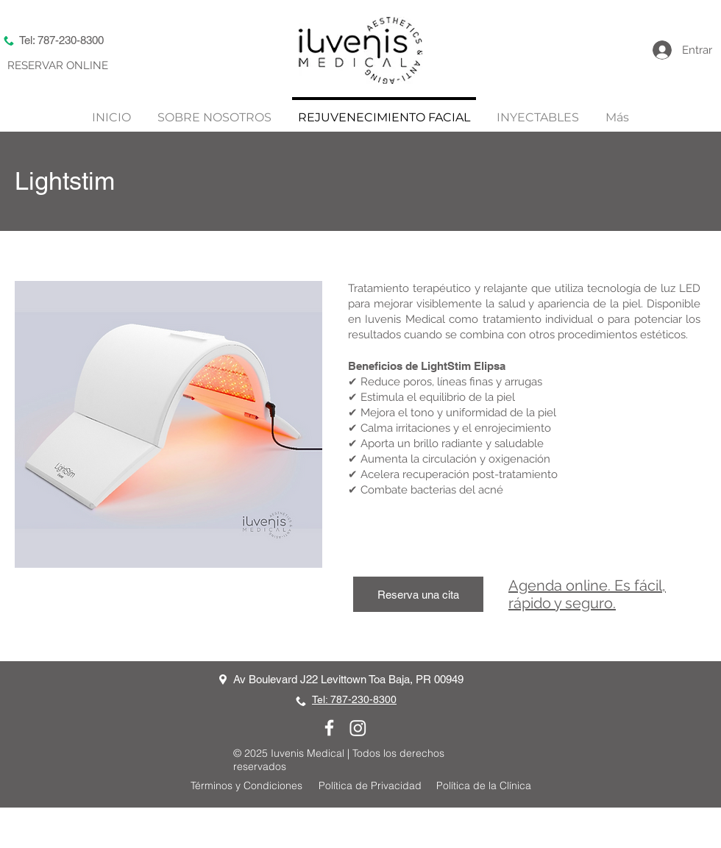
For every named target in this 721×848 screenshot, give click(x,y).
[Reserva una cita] (418, 594)
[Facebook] (329, 727)
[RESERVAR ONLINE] (58, 65)
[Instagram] (358, 727)
